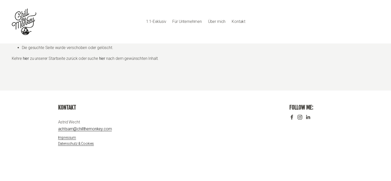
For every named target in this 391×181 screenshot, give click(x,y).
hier (26, 58)
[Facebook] (291, 117)
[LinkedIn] (307, 117)
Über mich (217, 21)
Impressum (67, 137)
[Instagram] (299, 117)
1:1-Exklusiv (156, 21)
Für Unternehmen (187, 21)
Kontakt (238, 21)
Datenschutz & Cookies (76, 144)
